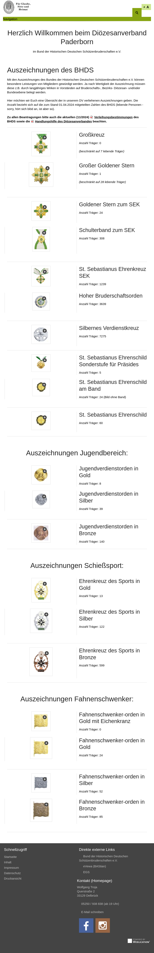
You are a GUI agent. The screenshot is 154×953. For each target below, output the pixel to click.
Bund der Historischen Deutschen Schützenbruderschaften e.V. (103, 858)
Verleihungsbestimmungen (113, 117)
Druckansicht (12, 878)
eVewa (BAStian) (94, 866)
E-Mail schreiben (92, 912)
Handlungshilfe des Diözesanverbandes (63, 121)
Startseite (10, 856)
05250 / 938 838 (92, 903)
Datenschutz (12, 873)
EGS (86, 872)
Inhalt (7, 862)
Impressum (11, 867)
